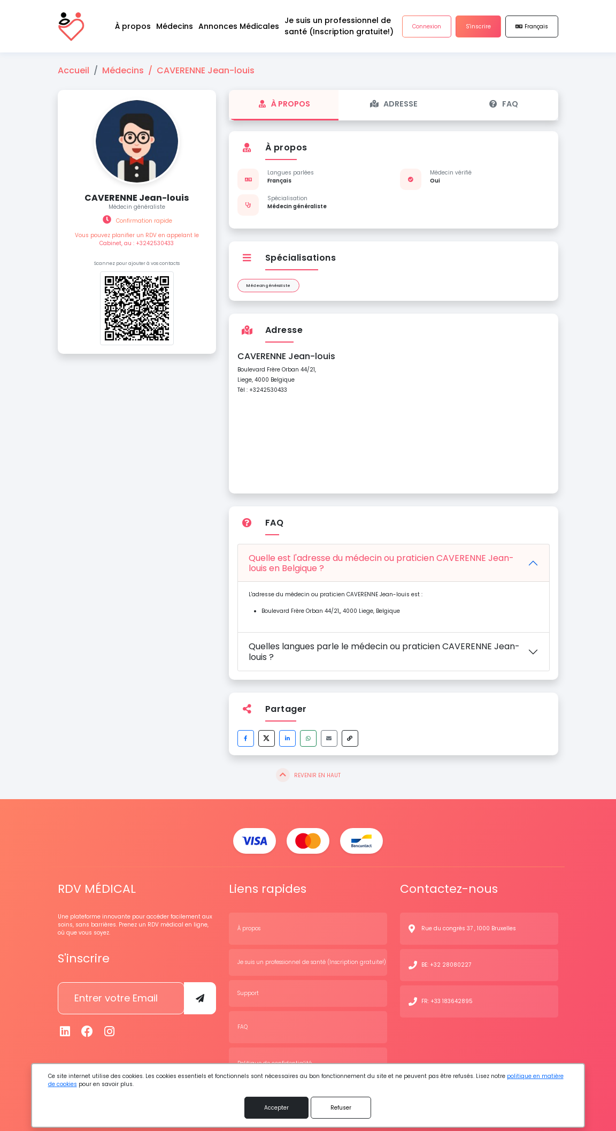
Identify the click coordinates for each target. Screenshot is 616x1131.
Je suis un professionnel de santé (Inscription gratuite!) (311, 962)
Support (248, 993)
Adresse (393, 103)
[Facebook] (87, 1031)
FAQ (503, 103)
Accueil (73, 70)
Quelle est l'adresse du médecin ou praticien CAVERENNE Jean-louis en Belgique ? (381, 563)
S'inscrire (478, 26)
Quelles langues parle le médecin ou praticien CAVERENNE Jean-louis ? (384, 651)
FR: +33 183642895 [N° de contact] (447, 1001)
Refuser (340, 1108)
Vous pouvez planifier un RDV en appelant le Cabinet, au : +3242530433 (137, 239)
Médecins (123, 70)
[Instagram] (109, 1031)
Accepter (276, 1108)
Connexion (426, 26)
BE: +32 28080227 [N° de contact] (446, 965)
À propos (283, 103)
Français (531, 26)
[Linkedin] (65, 1031)
